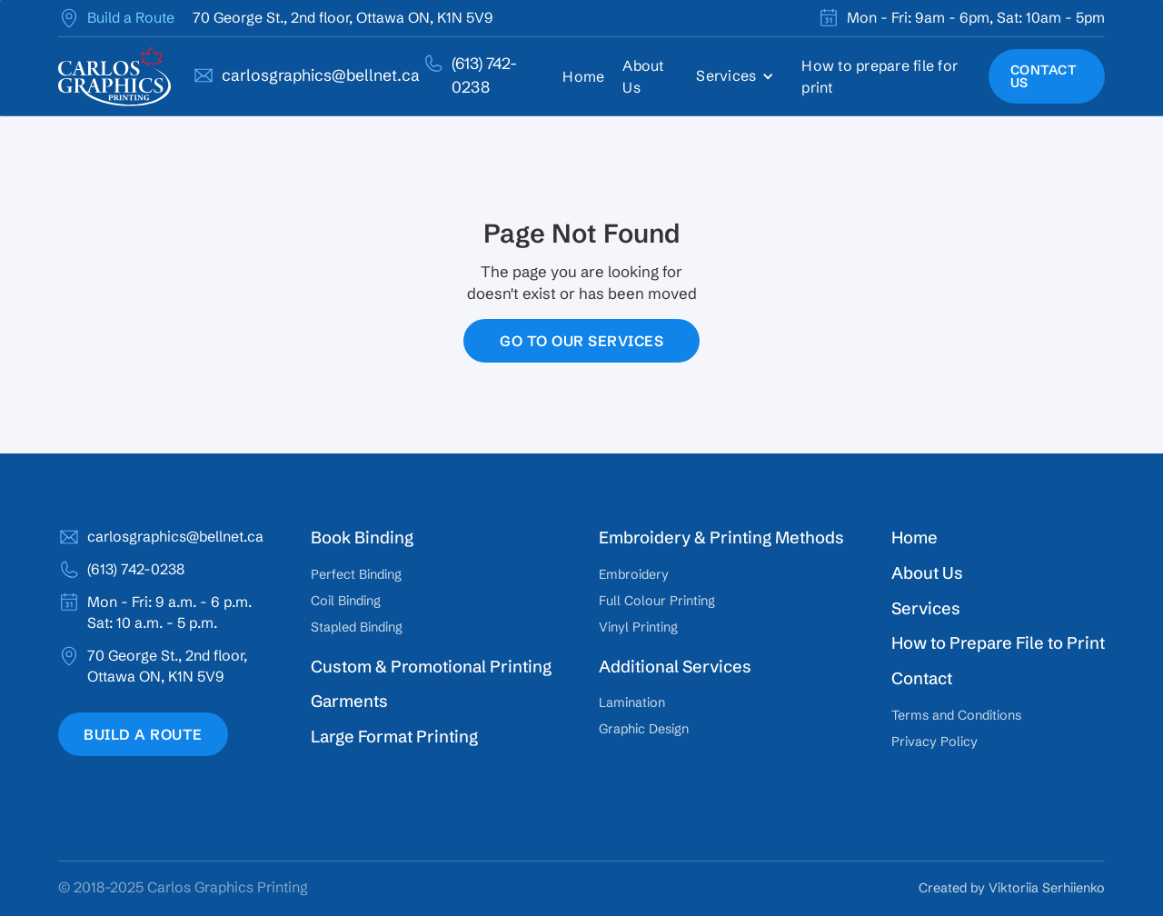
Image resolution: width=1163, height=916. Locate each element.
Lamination (632, 702)
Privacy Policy (934, 741)
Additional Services (675, 666)
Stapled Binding (357, 627)
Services (925, 608)
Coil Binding (346, 600)
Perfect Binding (356, 574)
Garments (349, 701)
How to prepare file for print (879, 76)
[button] (739, 75)
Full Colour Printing (657, 600)
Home (583, 76)
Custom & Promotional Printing (431, 666)
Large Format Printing (394, 736)
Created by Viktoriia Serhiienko (1012, 888)
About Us (642, 76)
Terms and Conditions (956, 715)
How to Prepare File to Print (998, 642)
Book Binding (362, 537)
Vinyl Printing (638, 627)
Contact (921, 678)
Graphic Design (644, 729)
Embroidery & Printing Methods (721, 537)
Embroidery (634, 574)
